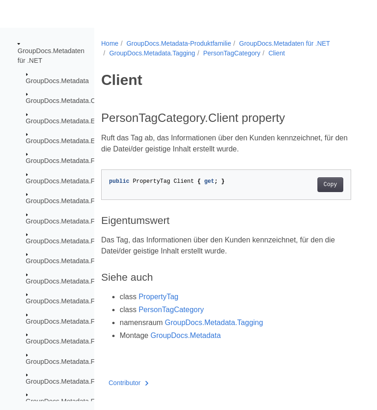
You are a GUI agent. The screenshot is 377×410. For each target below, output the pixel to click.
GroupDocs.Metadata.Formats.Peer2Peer (87, 361)
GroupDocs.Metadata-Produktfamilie (179, 43)
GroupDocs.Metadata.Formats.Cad (77, 220)
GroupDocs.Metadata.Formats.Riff (76, 381)
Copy (330, 184)
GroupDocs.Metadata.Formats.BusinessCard (92, 201)
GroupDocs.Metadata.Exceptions (74, 120)
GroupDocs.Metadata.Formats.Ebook (81, 261)
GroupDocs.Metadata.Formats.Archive (83, 160)
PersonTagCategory (232, 53)
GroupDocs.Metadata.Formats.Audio (80, 181)
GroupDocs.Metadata (57, 80)
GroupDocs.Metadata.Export (68, 141)
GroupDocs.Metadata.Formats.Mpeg (80, 341)
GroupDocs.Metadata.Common (72, 100)
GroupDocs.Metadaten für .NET (284, 43)
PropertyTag (158, 297)
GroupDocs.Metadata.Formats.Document (86, 241)
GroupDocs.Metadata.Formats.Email (80, 281)
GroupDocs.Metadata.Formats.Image (81, 321)
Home (109, 43)
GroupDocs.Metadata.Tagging (152, 53)
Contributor (129, 382)
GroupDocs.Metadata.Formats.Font (78, 301)
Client (276, 53)
